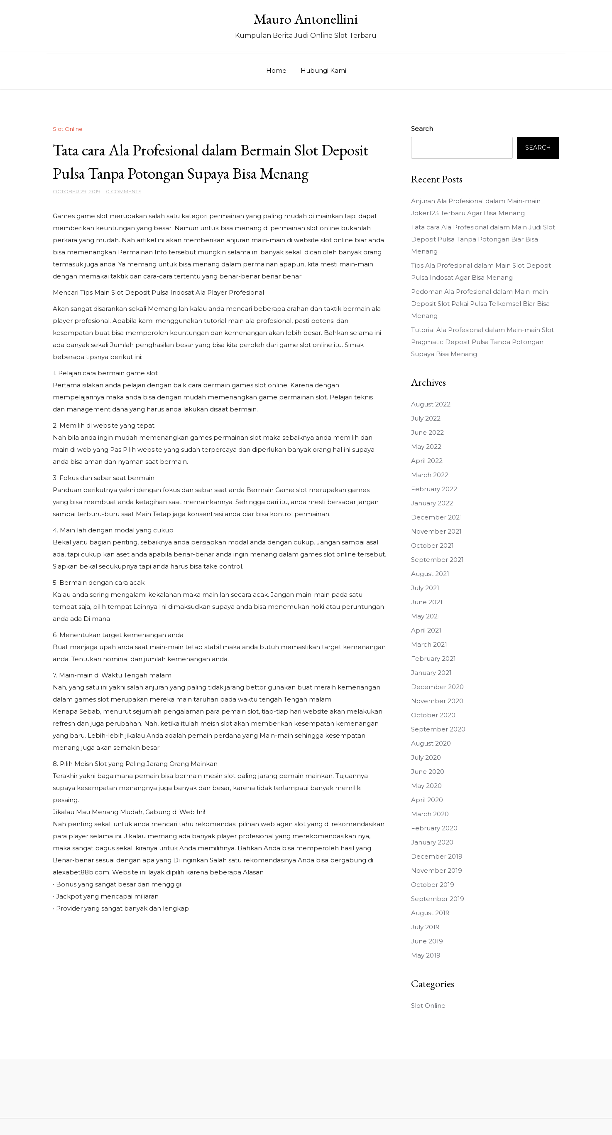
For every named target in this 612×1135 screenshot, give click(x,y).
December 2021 (436, 517)
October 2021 (432, 545)
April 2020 (427, 800)
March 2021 (429, 644)
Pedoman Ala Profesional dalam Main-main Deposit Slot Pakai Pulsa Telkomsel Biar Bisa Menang (480, 304)
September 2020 (438, 729)
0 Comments (123, 191)
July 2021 (425, 588)
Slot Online (68, 129)
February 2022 (434, 489)
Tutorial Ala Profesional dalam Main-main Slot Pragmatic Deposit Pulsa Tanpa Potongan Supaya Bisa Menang (482, 342)
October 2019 (432, 885)
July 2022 (426, 418)
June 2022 (427, 432)
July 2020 (426, 757)
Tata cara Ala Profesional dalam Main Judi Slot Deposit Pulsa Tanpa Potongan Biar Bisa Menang (483, 239)
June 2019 (427, 941)
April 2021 (426, 630)
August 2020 (431, 743)
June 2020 (427, 772)
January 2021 (431, 673)
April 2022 (427, 461)
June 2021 (427, 602)
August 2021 (430, 574)
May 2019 (426, 955)
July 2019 (425, 927)
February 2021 (433, 658)
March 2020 (430, 814)
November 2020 (437, 701)
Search (422, 129)
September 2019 (437, 899)
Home (276, 70)
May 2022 (426, 447)
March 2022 (429, 475)
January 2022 (432, 503)
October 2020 (433, 715)
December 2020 (437, 687)
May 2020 (426, 786)
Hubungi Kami (323, 70)
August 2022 (430, 404)
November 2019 (436, 870)
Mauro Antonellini (306, 19)
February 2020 (434, 828)
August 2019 (430, 913)
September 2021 (437, 560)
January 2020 (432, 842)
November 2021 (436, 531)
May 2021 (425, 616)
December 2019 (437, 856)
